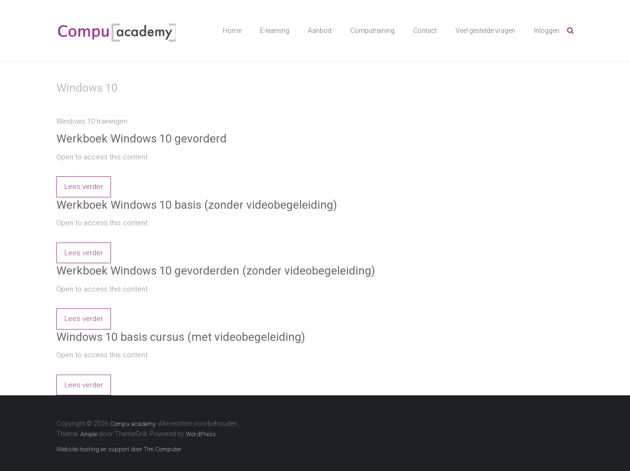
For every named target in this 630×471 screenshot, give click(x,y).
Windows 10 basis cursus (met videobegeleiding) (180, 337)
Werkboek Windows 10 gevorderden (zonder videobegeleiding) (215, 270)
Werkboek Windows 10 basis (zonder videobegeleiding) (196, 205)
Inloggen (546, 30)
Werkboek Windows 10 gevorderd (141, 138)
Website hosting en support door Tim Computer (118, 449)
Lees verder (83, 186)
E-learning (274, 30)
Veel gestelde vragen (485, 30)
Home (232, 30)
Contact (425, 30)
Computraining (372, 30)
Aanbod (319, 30)
